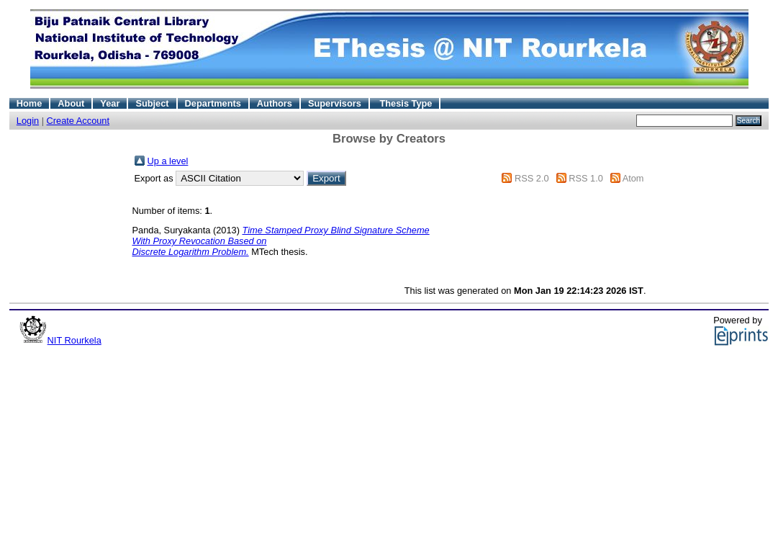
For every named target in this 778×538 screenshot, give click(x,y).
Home (29, 103)
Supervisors (334, 103)
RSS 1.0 (586, 178)
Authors (274, 103)
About (71, 103)
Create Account (78, 120)
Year (109, 103)
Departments (213, 103)
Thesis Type (405, 103)
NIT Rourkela (74, 340)
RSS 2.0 (532, 178)
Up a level (168, 161)
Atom (633, 178)
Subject (151, 103)
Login (28, 120)
